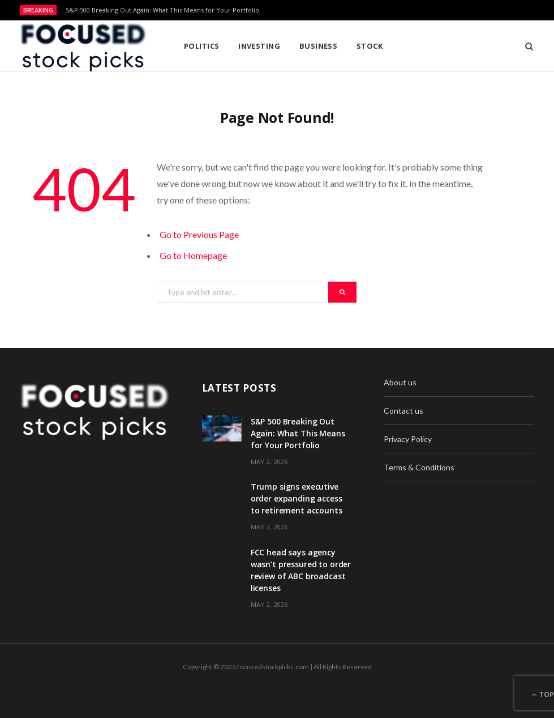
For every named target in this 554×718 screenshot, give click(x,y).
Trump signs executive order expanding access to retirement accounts (296, 498)
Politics (202, 46)
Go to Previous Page (199, 234)
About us (400, 382)
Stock (370, 46)
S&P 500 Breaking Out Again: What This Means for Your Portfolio (162, 10)
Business (318, 46)
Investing (259, 46)
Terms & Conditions (419, 467)
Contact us (403, 410)
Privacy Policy (408, 439)
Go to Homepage (193, 255)
